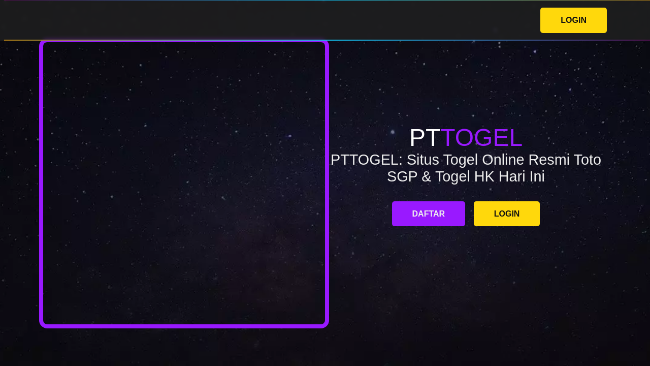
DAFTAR (428, 213)
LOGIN (574, 20)
